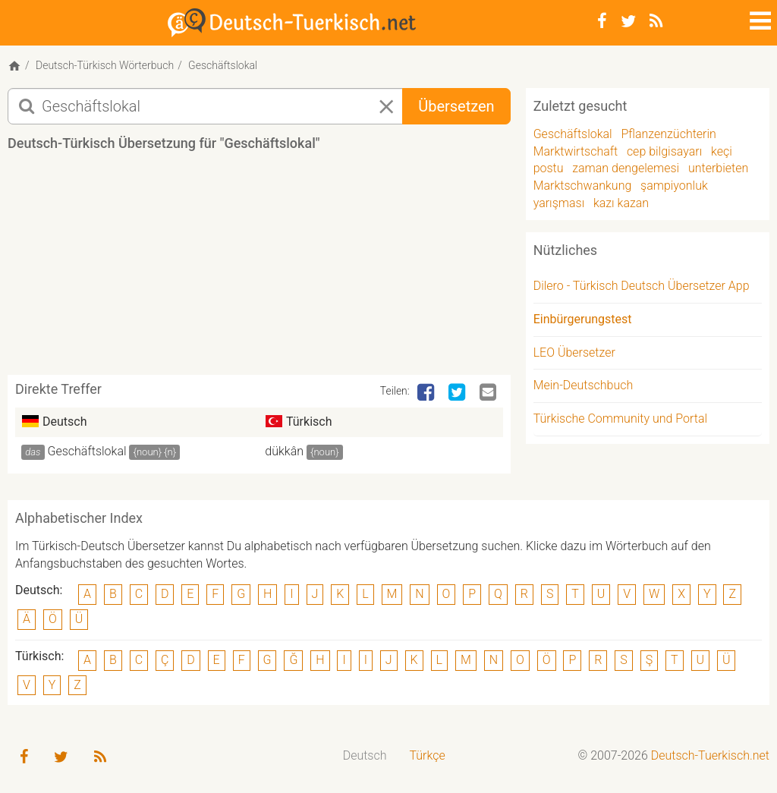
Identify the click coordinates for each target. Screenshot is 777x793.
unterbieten (718, 168)
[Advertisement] (284, 268)
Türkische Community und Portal (620, 418)
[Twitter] (628, 21)
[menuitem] (365, 756)
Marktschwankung (582, 185)
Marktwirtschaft (575, 151)
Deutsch (365, 755)
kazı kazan (621, 203)
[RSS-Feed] (656, 21)
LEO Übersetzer (574, 352)
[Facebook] (602, 21)
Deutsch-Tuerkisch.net (710, 755)
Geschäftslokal (87, 451)
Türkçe (427, 755)
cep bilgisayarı (664, 151)
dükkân (284, 451)
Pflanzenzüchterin (668, 134)
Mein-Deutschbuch (583, 385)
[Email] (489, 393)
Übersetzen (456, 106)
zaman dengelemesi (625, 168)
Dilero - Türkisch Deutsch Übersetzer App (641, 285)
